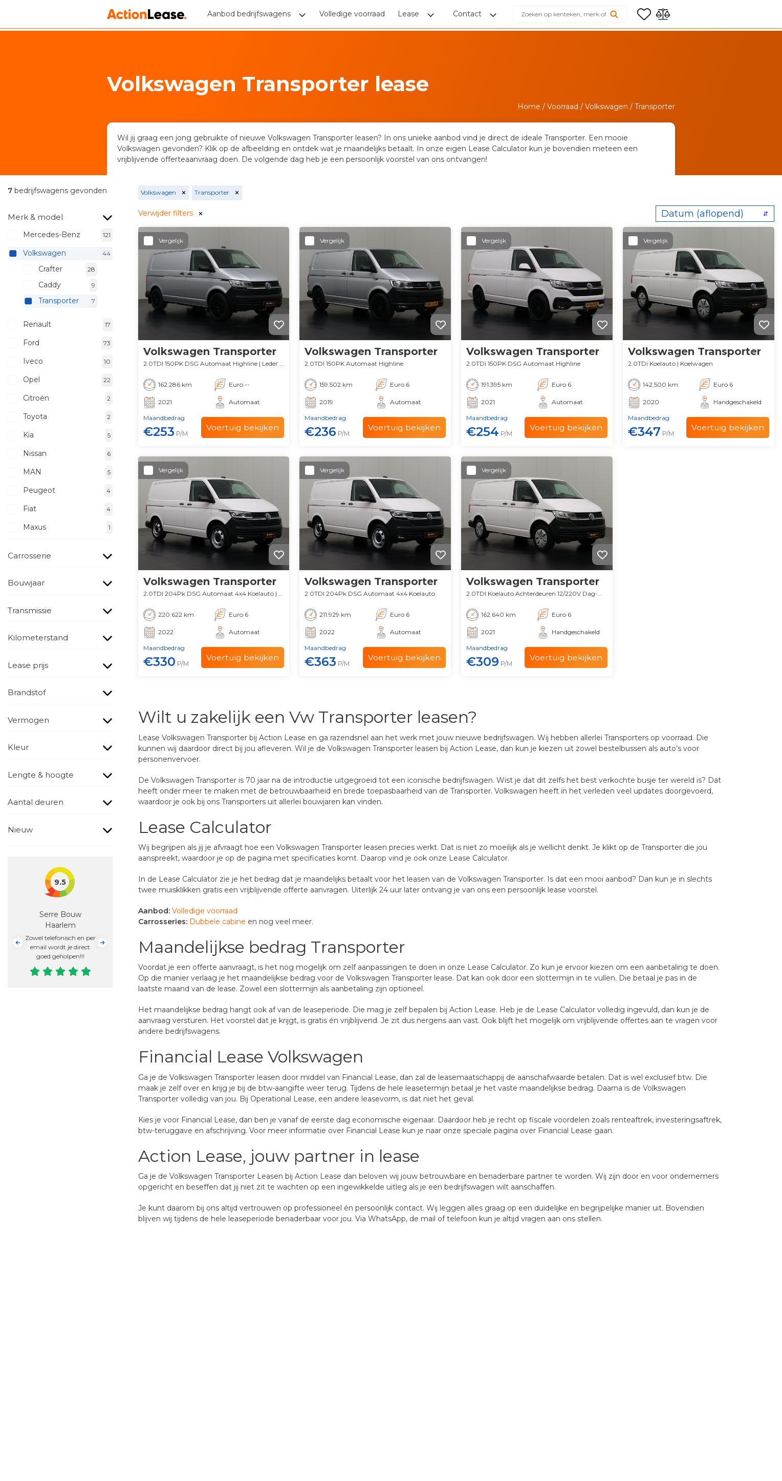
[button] (18, 942)
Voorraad (562, 106)
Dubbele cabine (217, 921)
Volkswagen (606, 106)
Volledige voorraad (204, 910)
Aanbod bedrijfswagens (250, 15)
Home (528, 106)
